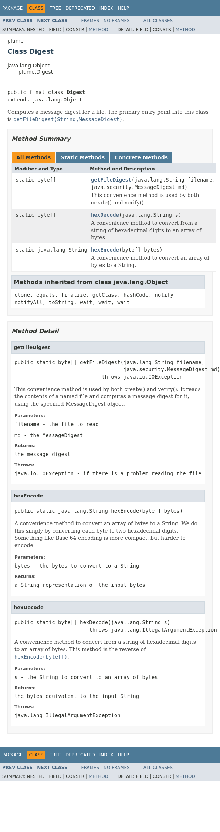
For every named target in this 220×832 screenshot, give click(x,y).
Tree (55, 8)
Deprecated (80, 8)
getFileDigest (111, 180)
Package (12, 8)
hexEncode (105, 250)
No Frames (117, 20)
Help (123, 8)
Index (106, 8)
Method (98, 29)
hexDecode (105, 215)
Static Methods (83, 157)
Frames (90, 20)
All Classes (158, 20)
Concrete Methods (141, 157)
